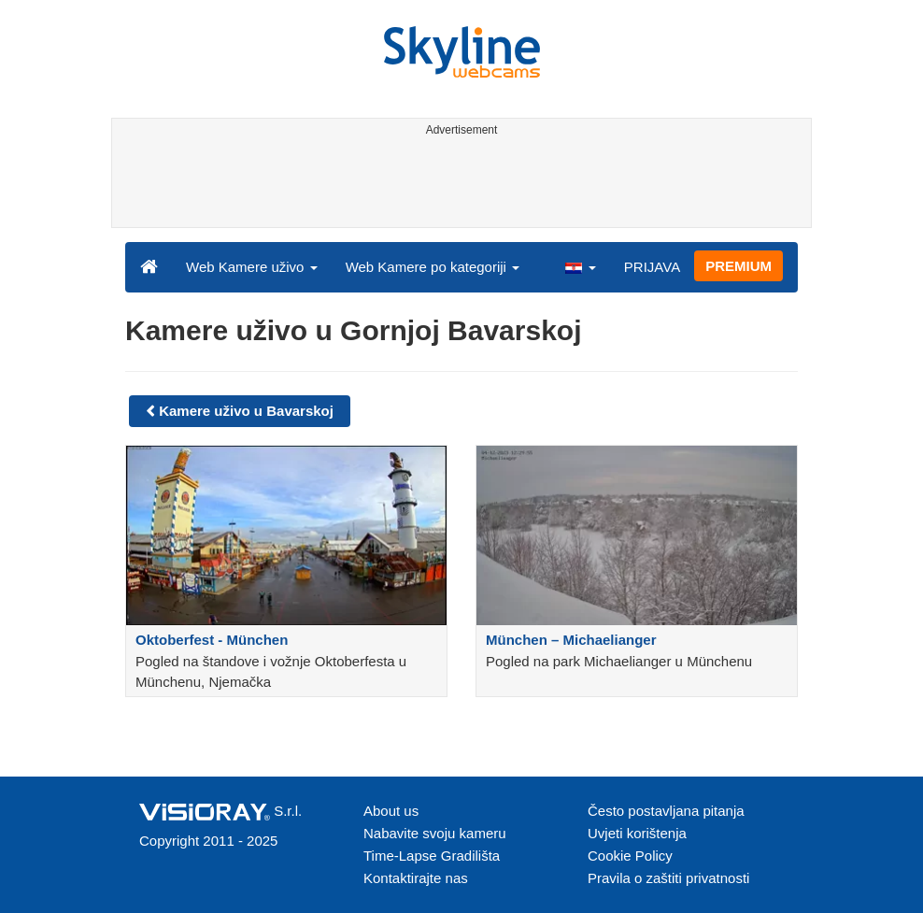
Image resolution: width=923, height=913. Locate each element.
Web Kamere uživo (252, 267)
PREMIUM (738, 266)
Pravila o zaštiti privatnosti (668, 878)
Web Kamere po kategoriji (432, 267)
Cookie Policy (630, 855)
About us (391, 811)
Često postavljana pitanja (666, 811)
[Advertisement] (458, 185)
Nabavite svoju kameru (434, 833)
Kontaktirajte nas (415, 878)
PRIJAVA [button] (652, 267)
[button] (580, 266)
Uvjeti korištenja (637, 833)
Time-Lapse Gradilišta (431, 855)
